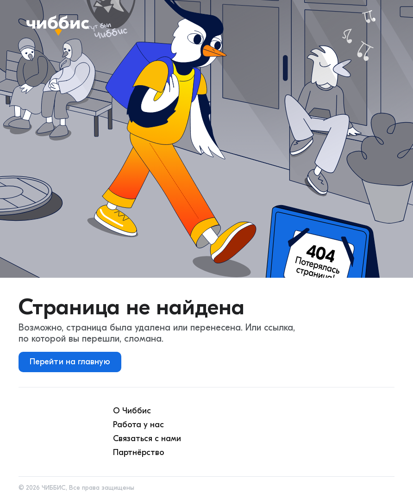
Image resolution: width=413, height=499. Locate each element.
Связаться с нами (147, 438)
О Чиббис (132, 411)
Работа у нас (138, 425)
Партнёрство (138, 452)
